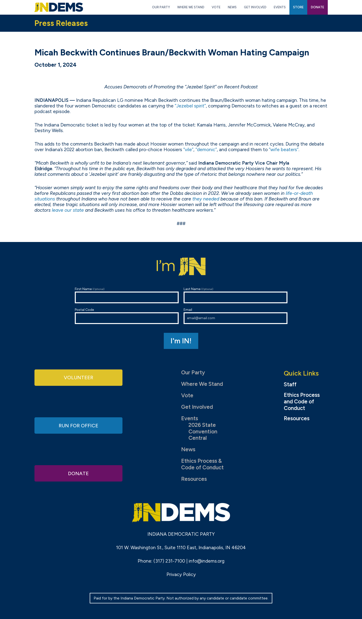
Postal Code (127, 316)
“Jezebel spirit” (190, 106)
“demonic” (206, 149)
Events (189, 418)
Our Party (193, 372)
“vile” (188, 149)
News (188, 449)
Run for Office (78, 425)
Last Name (235, 295)
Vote (187, 395)
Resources (194, 479)
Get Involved (197, 407)
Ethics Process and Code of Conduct (302, 401)
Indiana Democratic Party (58, 7)
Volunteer (78, 377)
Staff (290, 384)
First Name (127, 295)
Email (235, 316)
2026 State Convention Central (202, 431)
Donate (78, 473)
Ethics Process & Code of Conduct (202, 464)
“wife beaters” (283, 149)
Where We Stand (202, 384)
